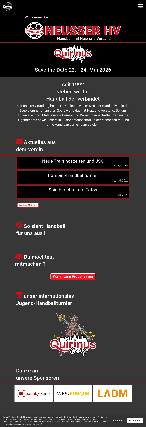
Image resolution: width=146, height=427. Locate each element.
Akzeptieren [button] (134, 420)
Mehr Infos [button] (39, 424)
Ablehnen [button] (118, 420)
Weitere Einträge (28, 205)
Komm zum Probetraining (73, 276)
